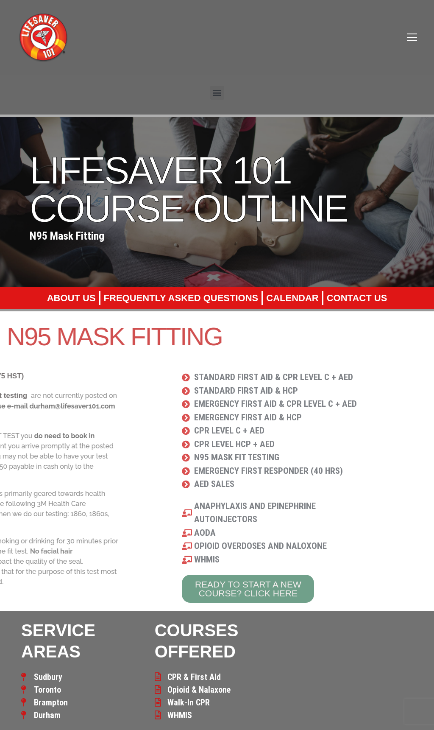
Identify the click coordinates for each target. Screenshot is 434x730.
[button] (217, 93)
